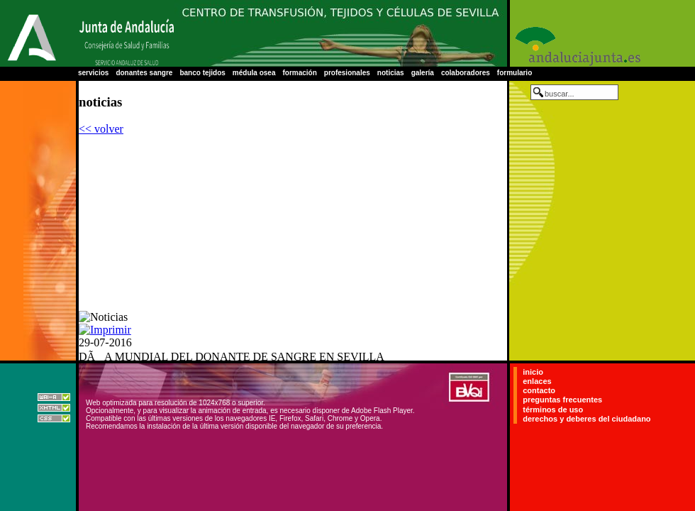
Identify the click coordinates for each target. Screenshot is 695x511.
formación (299, 73)
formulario (514, 73)
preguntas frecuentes (562, 400)
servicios (93, 73)
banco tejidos (202, 73)
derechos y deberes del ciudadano (586, 418)
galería (422, 73)
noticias (390, 73)
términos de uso (553, 409)
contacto (539, 390)
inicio (533, 372)
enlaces (537, 381)
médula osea (254, 73)
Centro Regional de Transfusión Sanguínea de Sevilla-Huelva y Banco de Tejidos (340, 33)
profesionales (347, 73)
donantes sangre (144, 73)
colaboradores (465, 73)
